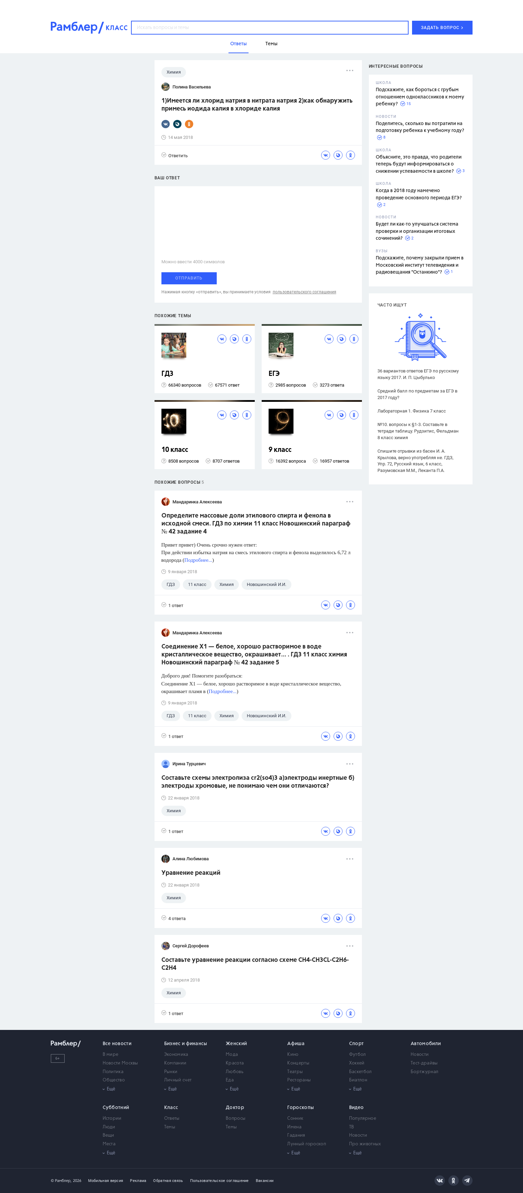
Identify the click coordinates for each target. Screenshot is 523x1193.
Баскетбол (360, 1072)
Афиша (296, 1043)
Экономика (176, 1054)
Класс (171, 1107)
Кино (292, 1054)
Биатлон (358, 1080)
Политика (113, 1072)
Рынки (171, 1072)
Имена (294, 1127)
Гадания (296, 1135)
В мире (111, 1054)
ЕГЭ (274, 374)
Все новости (117, 1043)
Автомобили (426, 1043)
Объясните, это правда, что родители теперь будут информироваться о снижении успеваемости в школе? (418, 164)
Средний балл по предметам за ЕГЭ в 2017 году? (417, 394)
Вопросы (235, 1118)
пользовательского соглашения (304, 292)
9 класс (280, 450)
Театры (295, 1072)
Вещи (108, 1135)
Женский (236, 1043)
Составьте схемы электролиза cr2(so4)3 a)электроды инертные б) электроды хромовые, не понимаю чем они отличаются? (257, 782)
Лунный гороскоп (306, 1144)
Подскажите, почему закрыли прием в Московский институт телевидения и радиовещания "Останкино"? (420, 265)
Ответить (174, 155)
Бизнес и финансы (185, 1043)
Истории (112, 1118)
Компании (175, 1063)
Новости (420, 1054)
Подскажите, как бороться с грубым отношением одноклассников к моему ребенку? (420, 96)
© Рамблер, (61, 1181)
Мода (232, 1054)
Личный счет (178, 1080)
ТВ (351, 1127)
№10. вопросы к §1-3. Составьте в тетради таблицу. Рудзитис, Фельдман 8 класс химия (418, 431)
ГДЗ (167, 374)
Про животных (365, 1144)
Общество (114, 1080)
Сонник (295, 1118)
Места (109, 1144)
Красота (235, 1063)
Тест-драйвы (424, 1063)
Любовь (234, 1072)
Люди (109, 1127)
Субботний (116, 1107)
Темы (169, 1127)
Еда (230, 1080)
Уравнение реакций (191, 873)
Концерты (298, 1063)
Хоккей (357, 1063)
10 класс (174, 450)
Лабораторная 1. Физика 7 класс (411, 411)
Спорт (356, 1043)
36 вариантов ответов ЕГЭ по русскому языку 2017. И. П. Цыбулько (418, 374)
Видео (356, 1107)
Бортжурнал (424, 1072)
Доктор (235, 1107)
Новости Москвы (120, 1063)
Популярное (362, 1118)
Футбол (357, 1054)
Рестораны (299, 1080)
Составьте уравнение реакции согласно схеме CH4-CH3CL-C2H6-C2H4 (255, 964)
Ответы (172, 1118)
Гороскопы (300, 1107)
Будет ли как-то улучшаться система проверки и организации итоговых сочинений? (417, 231)
